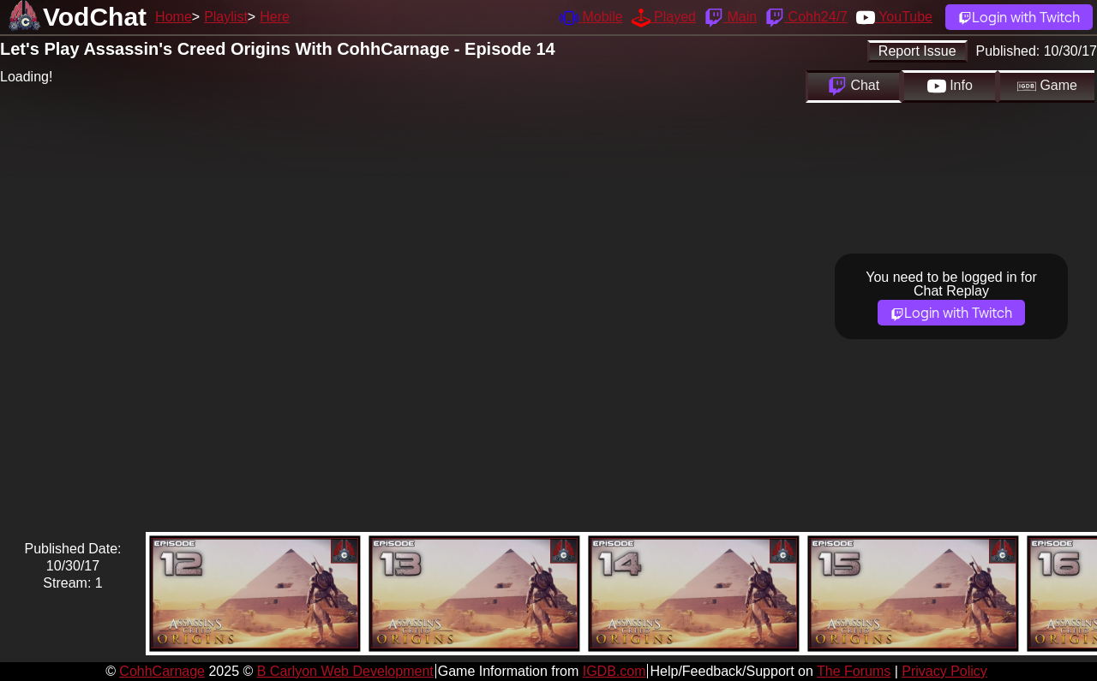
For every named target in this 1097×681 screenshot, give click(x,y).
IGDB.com (614, 671)
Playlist (226, 16)
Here (275, 16)
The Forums (853, 671)
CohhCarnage (162, 671)
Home (173, 16)
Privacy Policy (944, 671)
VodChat (95, 17)
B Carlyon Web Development (345, 671)
